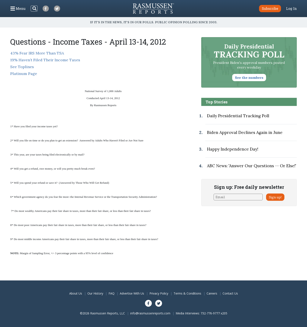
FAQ (111, 293)
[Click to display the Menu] (18, 8)
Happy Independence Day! (232, 149)
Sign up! (275, 197)
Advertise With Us (132, 293)
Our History (95, 293)
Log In (291, 8)
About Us (75, 293)
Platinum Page (23, 73)
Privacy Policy (158, 293)
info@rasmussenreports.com (150, 313)
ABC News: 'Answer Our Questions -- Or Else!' (251, 165)
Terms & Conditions (187, 293)
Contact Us (230, 293)
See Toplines (22, 66)
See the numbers (249, 77)
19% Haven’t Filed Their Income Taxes (45, 59)
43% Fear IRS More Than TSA (37, 53)
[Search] (34, 9)
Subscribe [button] (270, 8)
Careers (212, 293)
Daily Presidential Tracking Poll (238, 115)
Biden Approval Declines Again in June (244, 132)
